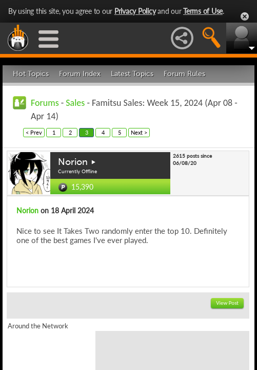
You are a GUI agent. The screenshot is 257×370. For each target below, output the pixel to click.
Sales (75, 102)
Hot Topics (31, 73)
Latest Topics (132, 73)
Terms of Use (203, 11)
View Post (227, 303)
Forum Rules (184, 73)
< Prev (34, 132)
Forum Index (80, 73)
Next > (139, 132)
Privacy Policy (135, 11)
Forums (45, 102)
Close (245, 16)
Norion (73, 161)
